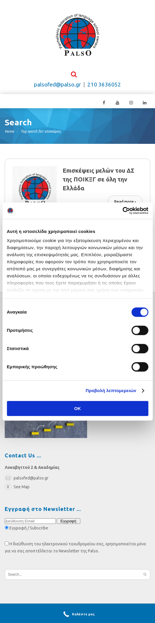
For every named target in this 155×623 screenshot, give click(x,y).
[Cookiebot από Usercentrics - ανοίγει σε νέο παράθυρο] (122, 210)
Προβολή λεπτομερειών (111, 390)
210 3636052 (104, 85)
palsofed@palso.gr (57, 85)
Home (9, 132)
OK (77, 408)
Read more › (125, 201)
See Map (17, 487)
